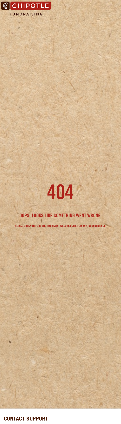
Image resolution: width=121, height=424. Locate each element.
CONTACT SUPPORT (26, 418)
